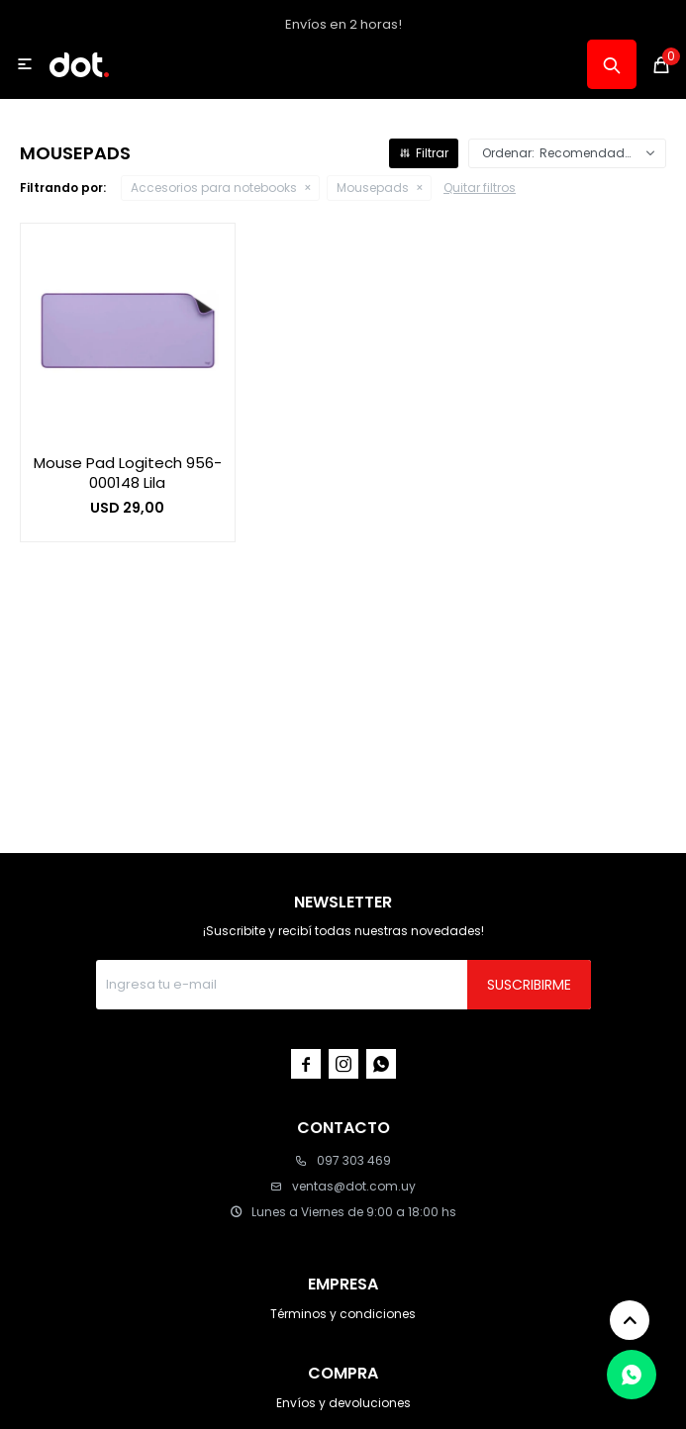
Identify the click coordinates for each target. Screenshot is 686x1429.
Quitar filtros (479, 187)
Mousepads (373, 187)
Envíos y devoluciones (343, 1402)
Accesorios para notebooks (214, 187)
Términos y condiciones (343, 1313)
